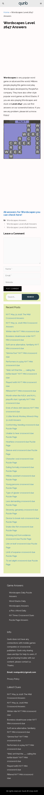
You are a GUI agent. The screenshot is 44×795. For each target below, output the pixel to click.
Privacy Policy (13, 679)
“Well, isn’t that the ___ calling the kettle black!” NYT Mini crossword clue (21, 374)
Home (6, 12)
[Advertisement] (22, 52)
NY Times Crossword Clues (21, 615)
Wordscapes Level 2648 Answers (22, 227)
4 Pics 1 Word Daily (17, 610)
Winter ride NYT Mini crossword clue (22, 331)
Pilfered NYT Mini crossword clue (21, 391)
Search (30, 297)
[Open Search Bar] (3, 3)
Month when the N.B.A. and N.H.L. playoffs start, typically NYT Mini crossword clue (21, 399)
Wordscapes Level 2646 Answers (22, 224)
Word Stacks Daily (17, 601)
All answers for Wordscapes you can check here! (22, 213)
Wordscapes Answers (16, 220)
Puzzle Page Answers (18, 620)
